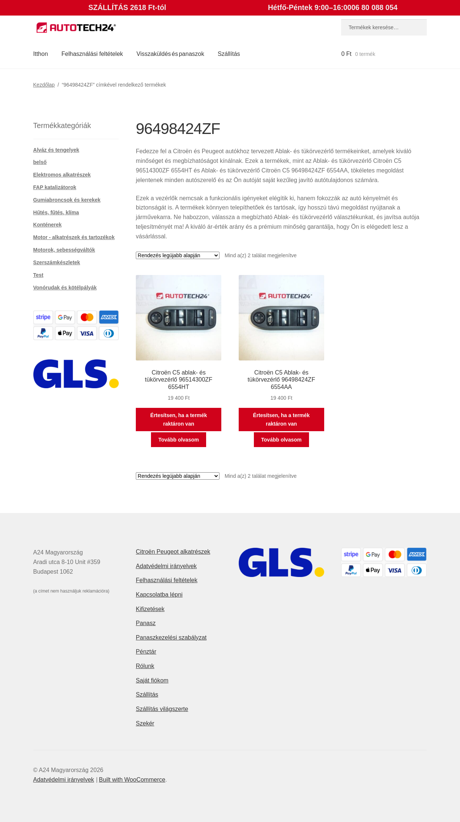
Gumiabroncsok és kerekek (67, 200)
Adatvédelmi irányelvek (166, 566)
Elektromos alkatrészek (62, 175)
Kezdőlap (44, 85)
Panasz (145, 623)
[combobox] (384, 27)
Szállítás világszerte (162, 709)
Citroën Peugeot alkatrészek (173, 551)
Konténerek (47, 225)
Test (38, 275)
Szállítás (229, 54)
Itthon (40, 54)
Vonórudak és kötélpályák (65, 288)
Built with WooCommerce (132, 779)
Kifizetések (150, 609)
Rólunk (145, 666)
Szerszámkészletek (56, 262)
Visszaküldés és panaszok (170, 54)
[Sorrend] (177, 255)
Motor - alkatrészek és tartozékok (74, 237)
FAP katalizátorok (54, 187)
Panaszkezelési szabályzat (171, 637)
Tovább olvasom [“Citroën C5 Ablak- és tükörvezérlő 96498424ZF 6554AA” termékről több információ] (281, 440)
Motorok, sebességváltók (64, 250)
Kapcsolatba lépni (159, 594)
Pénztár (146, 651)
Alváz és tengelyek (56, 150)
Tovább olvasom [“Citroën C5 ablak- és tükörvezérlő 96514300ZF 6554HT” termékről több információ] (178, 440)
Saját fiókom (152, 680)
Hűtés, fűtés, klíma (56, 212)
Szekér (145, 723)
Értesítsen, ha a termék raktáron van (178, 419)
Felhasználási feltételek (92, 54)
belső (40, 162)
